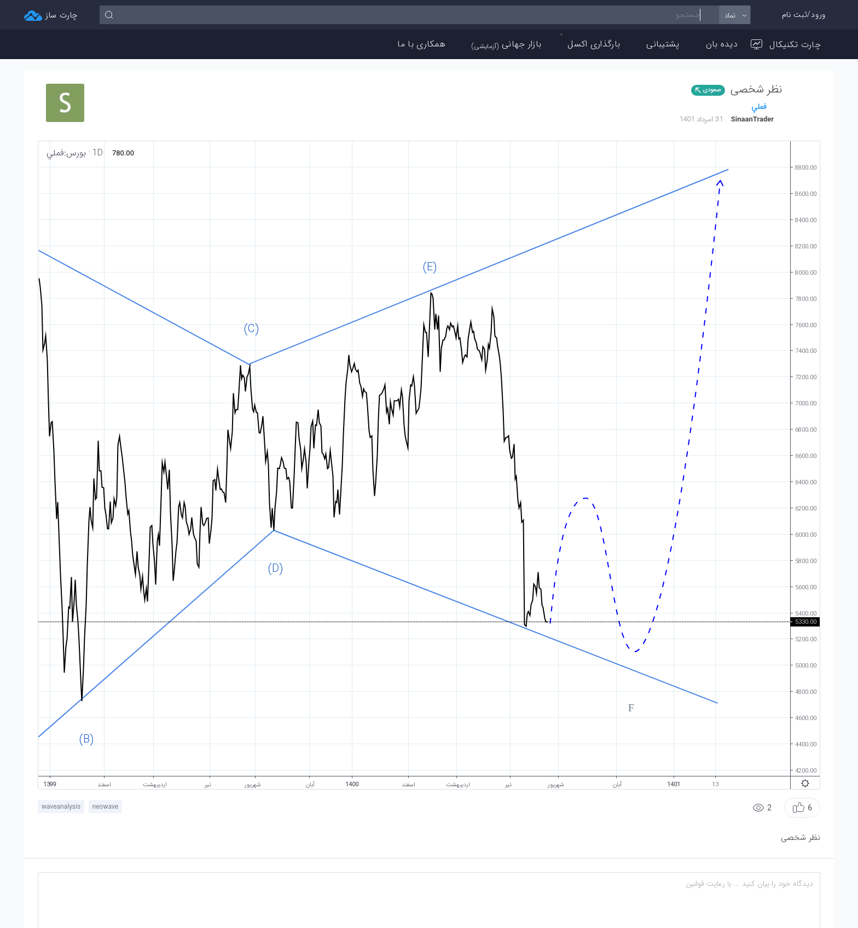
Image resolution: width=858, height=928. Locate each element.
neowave (105, 806)
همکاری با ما (421, 44)
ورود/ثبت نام (804, 15)
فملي (759, 107)
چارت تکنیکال (786, 44)
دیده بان (722, 44)
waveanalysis (61, 806)
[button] (802, 807)
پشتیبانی (662, 44)
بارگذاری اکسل (593, 44)
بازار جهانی (506, 44)
